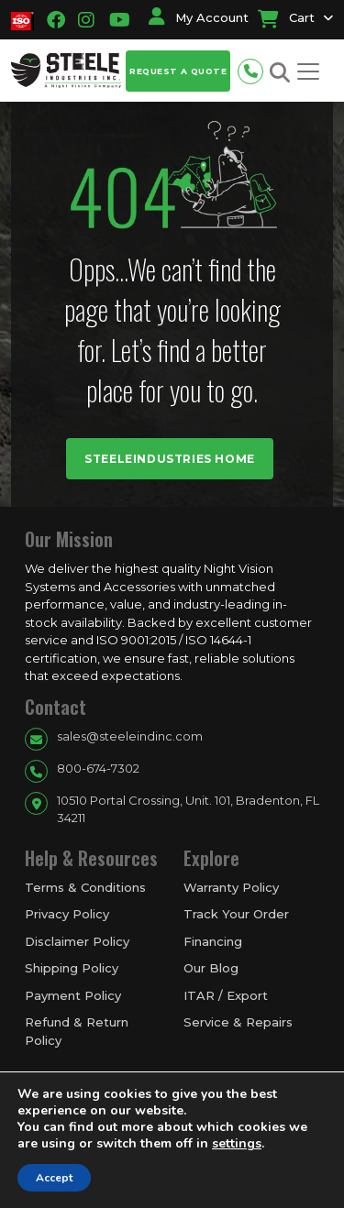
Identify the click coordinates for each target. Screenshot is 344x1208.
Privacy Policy (67, 913)
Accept (54, 1177)
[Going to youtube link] (114, 20)
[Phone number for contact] (255, 69)
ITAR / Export (225, 995)
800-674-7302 (98, 768)
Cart (286, 17)
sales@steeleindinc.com (130, 736)
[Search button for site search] (280, 73)
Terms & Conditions (85, 887)
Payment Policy (73, 995)
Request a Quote (178, 71)
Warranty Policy (231, 887)
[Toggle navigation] (308, 71)
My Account (199, 17)
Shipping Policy (71, 968)
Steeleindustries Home (169, 459)
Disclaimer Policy (77, 941)
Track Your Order (236, 913)
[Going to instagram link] (86, 20)
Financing (212, 941)
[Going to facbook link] (56, 20)
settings (236, 1144)
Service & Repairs (238, 1022)
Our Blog (211, 968)
